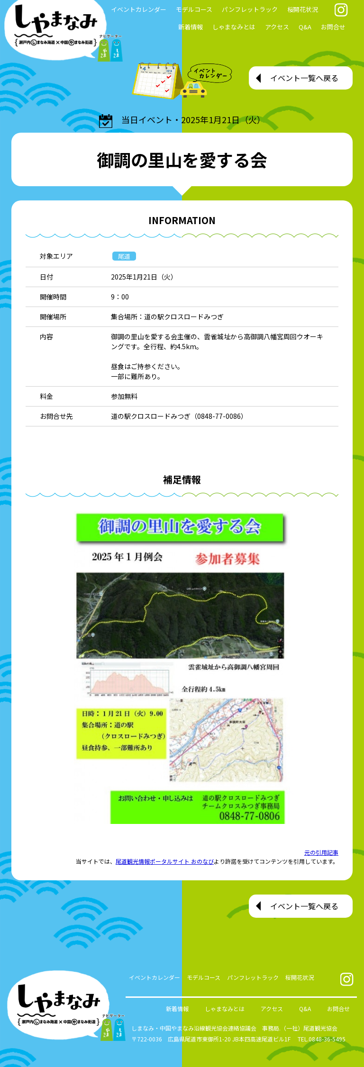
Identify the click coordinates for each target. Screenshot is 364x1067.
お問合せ (333, 26)
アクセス (277, 26)
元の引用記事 (321, 852)
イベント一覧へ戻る (304, 77)
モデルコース (194, 9)
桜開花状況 (302, 9)
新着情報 (190, 26)
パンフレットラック (250, 9)
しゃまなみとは (233, 26)
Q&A (305, 26)
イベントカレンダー (154, 977)
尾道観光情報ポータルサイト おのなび (165, 861)
